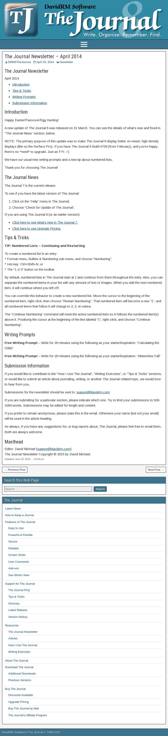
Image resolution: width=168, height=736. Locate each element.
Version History (17, 616)
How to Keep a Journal (19, 515)
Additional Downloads (22, 673)
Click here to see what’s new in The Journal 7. (45, 222)
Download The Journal (19, 667)
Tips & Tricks (21, 90)
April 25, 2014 (45, 62)
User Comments (18, 561)
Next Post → (156, 469)
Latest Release (17, 610)
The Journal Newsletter (23, 631)
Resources (12, 625)
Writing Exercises (19, 651)
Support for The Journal (20, 583)
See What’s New (18, 575)
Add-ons (13, 568)
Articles (13, 638)
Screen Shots (16, 555)
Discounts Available (20, 695)
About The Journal (16, 660)
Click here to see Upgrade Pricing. (36, 228)
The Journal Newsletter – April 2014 (43, 56)
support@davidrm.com (93, 392)
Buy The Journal (15, 689)
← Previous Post (14, 469)
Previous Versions (19, 680)
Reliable (13, 548)
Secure (12, 541)
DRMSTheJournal (19, 62)
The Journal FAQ (19, 590)
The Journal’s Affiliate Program (27, 715)
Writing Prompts (24, 97)
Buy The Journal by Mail (23, 708)
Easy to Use (16, 528)
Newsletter (66, 62)
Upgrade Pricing (18, 701)
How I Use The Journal (22, 645)
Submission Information (29, 103)
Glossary (13, 603)
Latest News (13, 508)
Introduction (21, 84)
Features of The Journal (20, 522)
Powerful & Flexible (20, 535)
